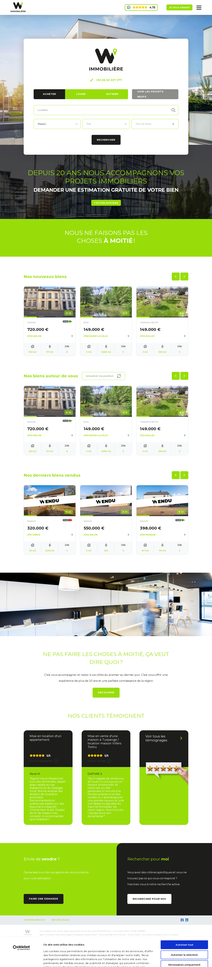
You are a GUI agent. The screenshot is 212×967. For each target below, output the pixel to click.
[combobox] (106, 110)
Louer (81, 94)
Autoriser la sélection (184, 929)
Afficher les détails (192, 960)
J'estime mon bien (106, 203)
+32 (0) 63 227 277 (106, 80)
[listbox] (57, 124)
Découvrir (106, 692)
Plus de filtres (155, 123)
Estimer (112, 94)
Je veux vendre (179, 7)
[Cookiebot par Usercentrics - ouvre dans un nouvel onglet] (21, 922)
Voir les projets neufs (150, 94)
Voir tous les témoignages (163, 738)
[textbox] (45, 109)
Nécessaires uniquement (184, 939)
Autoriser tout (184, 919)
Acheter (49, 94)
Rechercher (106, 139)
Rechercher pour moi (149, 898)
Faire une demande (43, 898)
